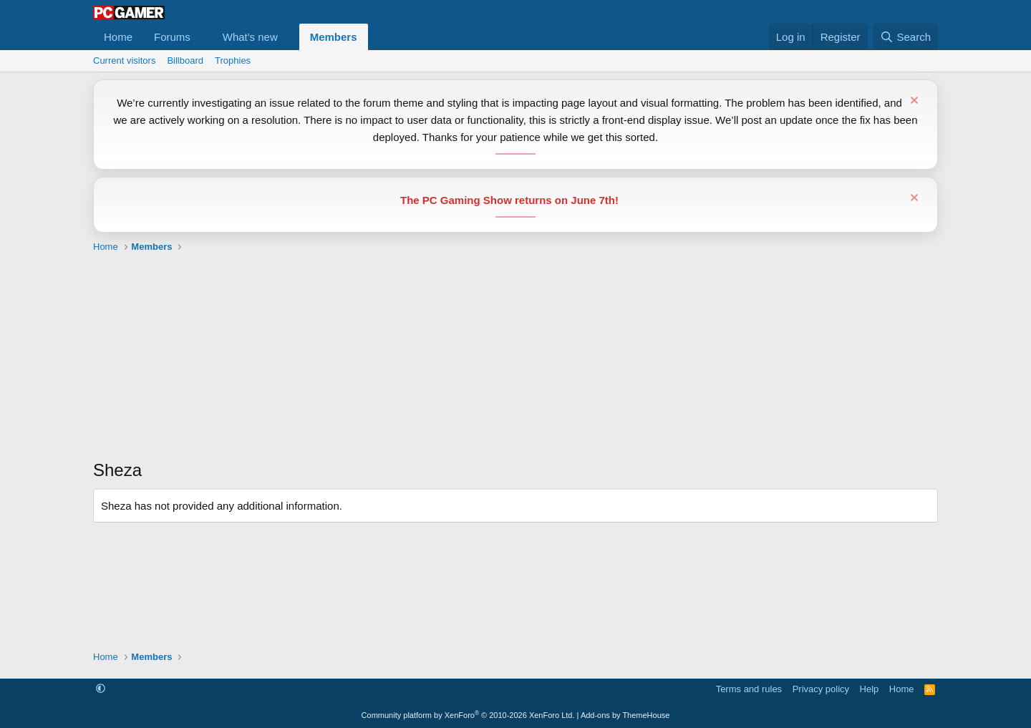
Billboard (185, 60)
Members (333, 37)
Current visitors (124, 60)
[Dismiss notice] (912, 102)
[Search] (905, 37)
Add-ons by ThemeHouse (625, 715)
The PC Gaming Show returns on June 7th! (509, 200)
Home (118, 37)
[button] (202, 37)
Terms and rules (749, 689)
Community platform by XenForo (468, 715)
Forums (172, 37)
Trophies (233, 60)
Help (869, 689)
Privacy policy (821, 689)
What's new (250, 37)
